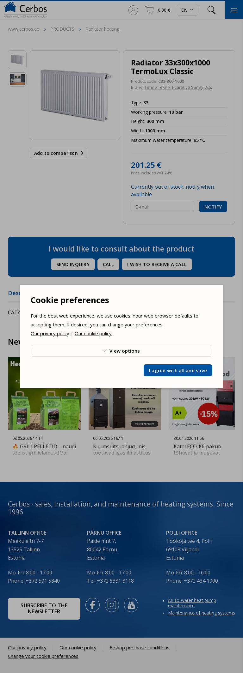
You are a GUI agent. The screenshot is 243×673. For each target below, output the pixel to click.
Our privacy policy (50, 333)
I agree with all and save (178, 370)
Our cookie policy (93, 333)
